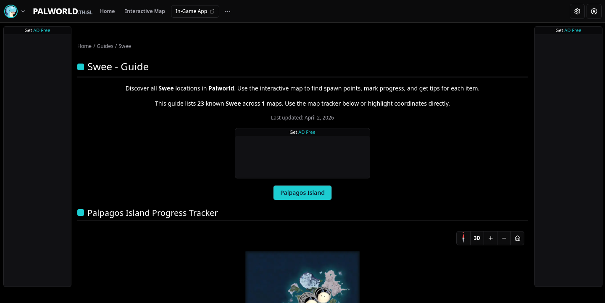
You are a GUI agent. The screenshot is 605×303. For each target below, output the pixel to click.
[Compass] (463, 238)
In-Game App (195, 11)
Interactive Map (145, 11)
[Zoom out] (503, 238)
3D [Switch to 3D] (477, 238)
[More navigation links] (227, 11)
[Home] (62, 11)
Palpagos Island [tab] (302, 193)
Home (107, 11)
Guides (105, 46)
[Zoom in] (490, 238)
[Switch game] (16, 11)
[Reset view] (517, 238)
